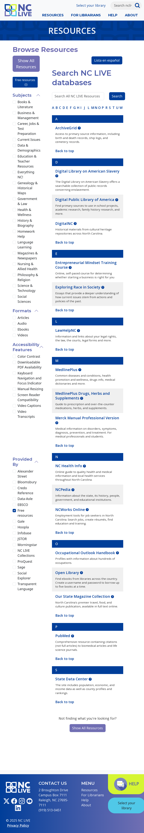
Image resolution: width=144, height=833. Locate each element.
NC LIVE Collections (26, 553)
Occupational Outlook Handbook (85, 552)
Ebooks (23, 329)
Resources (53, 15)
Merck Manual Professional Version (87, 417)
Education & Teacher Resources (27, 161)
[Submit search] (138, 5)
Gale (21, 521)
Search (117, 96)
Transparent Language (27, 586)
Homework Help (26, 234)
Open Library (67, 572)
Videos (23, 335)
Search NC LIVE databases (82, 77)
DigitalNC (64, 223)
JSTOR (22, 539)
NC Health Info (69, 465)
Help (112, 15)
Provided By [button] (22, 462)
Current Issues (29, 139)
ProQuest (25, 561)
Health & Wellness (24, 212)
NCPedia (63, 489)
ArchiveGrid (66, 127)
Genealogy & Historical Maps (28, 188)
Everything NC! (26, 174)
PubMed (63, 635)
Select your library (91, 5)
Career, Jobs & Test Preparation (28, 128)
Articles (23, 317)
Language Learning (25, 244)
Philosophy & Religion (28, 277)
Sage (21, 567)
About (131, 15)
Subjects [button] (22, 95)
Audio (22, 323)
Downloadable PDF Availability (30, 364)
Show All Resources (87, 728)
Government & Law (27, 201)
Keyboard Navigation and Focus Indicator (30, 378)
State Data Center (72, 678)
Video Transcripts (26, 414)
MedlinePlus (66, 369)
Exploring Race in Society (78, 287)
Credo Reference (25, 490)
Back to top (64, 702)
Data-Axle (25, 498)
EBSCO (23, 504)
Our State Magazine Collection (83, 596)
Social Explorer (24, 575)
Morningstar (27, 544)
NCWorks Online (70, 509)
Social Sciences (24, 299)
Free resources (25, 82)
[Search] (123, 5)
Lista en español (107, 60)
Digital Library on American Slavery (87, 171)
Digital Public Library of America (85, 199)
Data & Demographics (29, 148)
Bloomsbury (27, 482)
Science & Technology (26, 288)
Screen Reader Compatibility (29, 397)
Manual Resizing (30, 389)
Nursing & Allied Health (27, 266)
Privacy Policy (18, 825)
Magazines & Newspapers (28, 255)
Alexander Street (25, 473)
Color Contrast (29, 356)
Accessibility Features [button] (26, 347)
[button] (79, 127)
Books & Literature (25, 104)
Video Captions (29, 405)
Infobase (24, 533)
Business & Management (28, 115)
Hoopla (23, 527)
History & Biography (26, 223)
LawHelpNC (66, 330)
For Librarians (86, 15)
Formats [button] (22, 310)
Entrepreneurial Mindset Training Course (86, 265)
